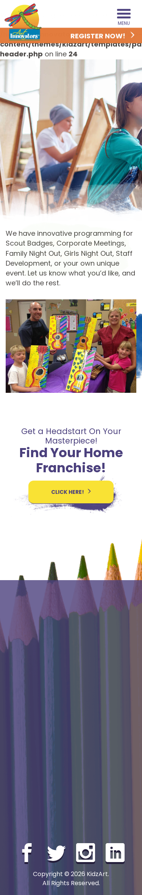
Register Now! (102, 36)
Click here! (71, 492)
